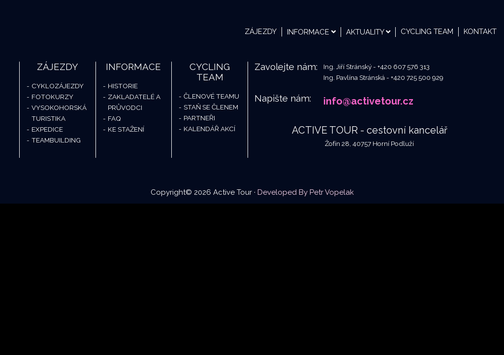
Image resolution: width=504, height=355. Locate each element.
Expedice (47, 129)
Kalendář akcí (209, 129)
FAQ (114, 118)
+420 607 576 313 (404, 67)
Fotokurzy (52, 97)
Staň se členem (211, 107)
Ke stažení (126, 129)
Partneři (199, 118)
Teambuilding (56, 140)
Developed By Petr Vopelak (305, 192)
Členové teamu (211, 96)
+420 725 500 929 (417, 77)
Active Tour (74, 24)
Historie (123, 86)
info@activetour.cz (368, 101)
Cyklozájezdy (58, 86)
